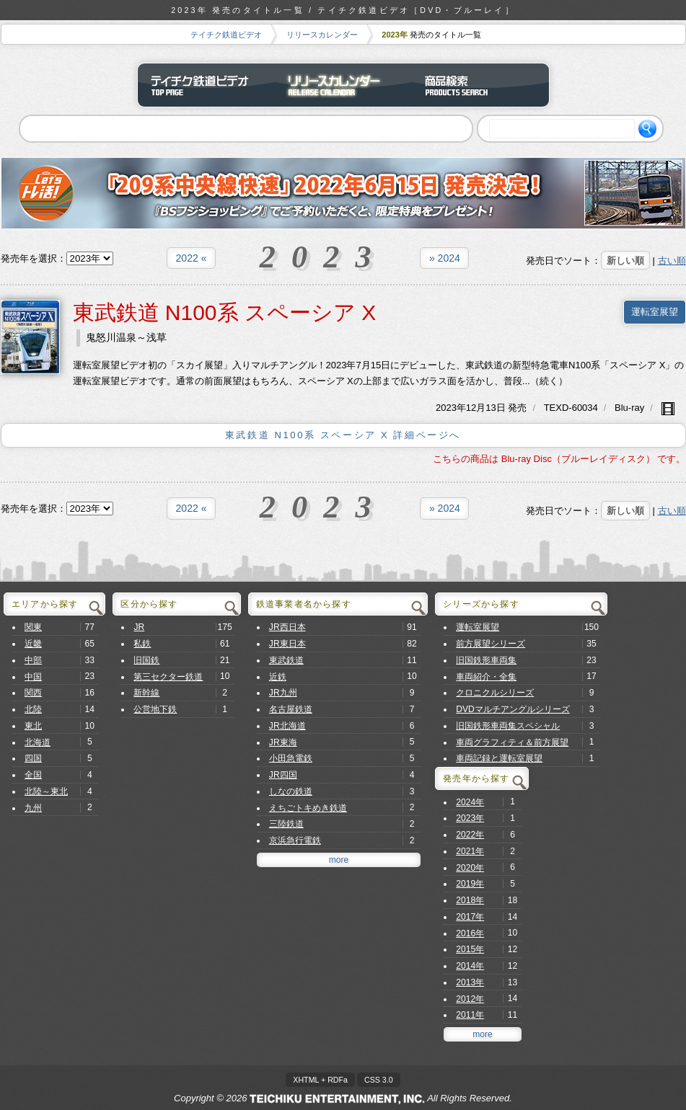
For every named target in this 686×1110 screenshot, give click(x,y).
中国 (33, 677)
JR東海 (283, 742)
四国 (33, 758)
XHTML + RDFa (320, 1079)
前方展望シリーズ (490, 644)
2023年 (470, 818)
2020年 (470, 868)
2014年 (470, 966)
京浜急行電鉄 (295, 840)
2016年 (470, 933)
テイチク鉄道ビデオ (226, 34)
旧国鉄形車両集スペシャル (508, 726)
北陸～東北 (46, 791)
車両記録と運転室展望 (499, 758)
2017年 (470, 917)
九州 (33, 808)
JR (138, 627)
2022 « (191, 258)
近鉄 (277, 677)
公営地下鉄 (155, 709)
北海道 (37, 742)
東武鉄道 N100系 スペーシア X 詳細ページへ (343, 435)
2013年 (470, 982)
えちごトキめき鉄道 (308, 808)
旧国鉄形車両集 (486, 660)
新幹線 (146, 693)
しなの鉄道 (290, 791)
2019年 (470, 884)
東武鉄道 (286, 660)
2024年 (470, 802)
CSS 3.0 (378, 1079)
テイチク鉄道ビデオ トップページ (206, 85)
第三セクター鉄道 (168, 677)
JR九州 (283, 693)
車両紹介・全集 (486, 677)
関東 (33, 627)
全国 (33, 775)
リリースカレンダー (322, 34)
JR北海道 (287, 726)
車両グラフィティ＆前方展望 (512, 742)
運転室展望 (654, 311)
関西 (33, 693)
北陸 (33, 709)
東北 (33, 726)
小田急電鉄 (290, 758)
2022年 (470, 835)
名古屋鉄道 (290, 709)
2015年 (470, 949)
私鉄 (142, 644)
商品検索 (480, 85)
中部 (33, 660)
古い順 (672, 260)
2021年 (470, 851)
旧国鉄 (146, 660)
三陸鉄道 (286, 824)
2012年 (470, 999)
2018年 (470, 900)
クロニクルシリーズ (495, 693)
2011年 (470, 1015)
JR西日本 (287, 627)
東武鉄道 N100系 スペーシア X (225, 312)
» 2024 (444, 258)
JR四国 (283, 775)
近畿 (33, 644)
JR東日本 (287, 644)
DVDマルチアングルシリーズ (513, 709)
